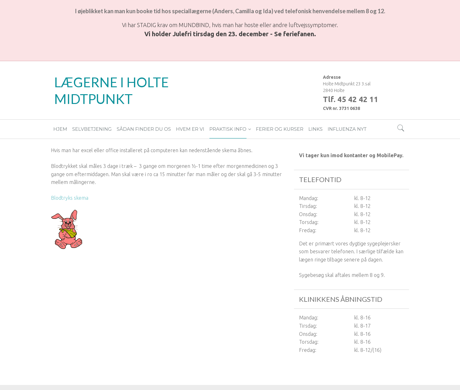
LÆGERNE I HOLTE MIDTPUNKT (111, 90)
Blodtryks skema (69, 198)
